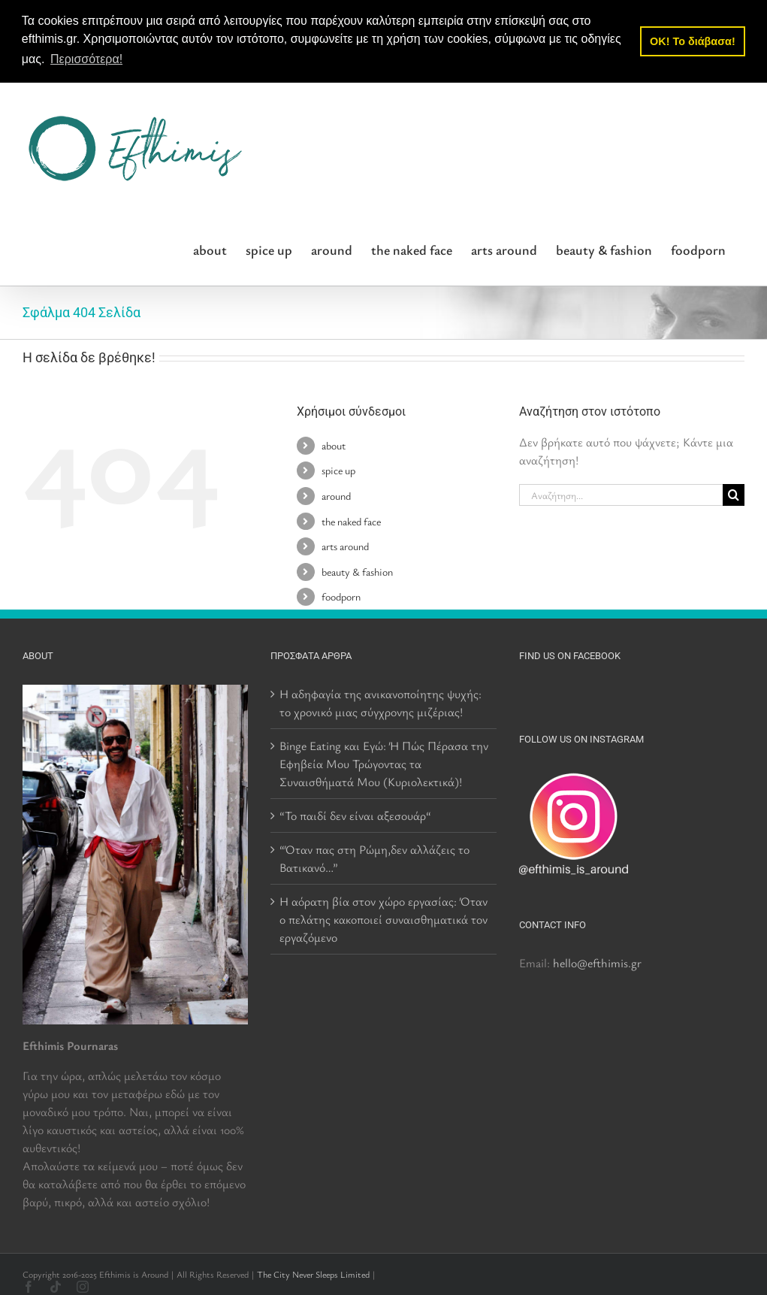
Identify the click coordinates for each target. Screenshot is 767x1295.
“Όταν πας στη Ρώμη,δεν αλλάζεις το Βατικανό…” (374, 857)
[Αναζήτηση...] (621, 495)
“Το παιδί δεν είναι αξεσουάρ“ (355, 814)
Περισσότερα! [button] (86, 59)
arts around (345, 546)
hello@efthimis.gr (597, 962)
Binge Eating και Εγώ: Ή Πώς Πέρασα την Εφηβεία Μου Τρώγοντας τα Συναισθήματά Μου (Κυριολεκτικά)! (383, 763)
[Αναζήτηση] (733, 495)
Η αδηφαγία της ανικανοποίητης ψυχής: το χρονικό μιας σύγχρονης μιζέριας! (380, 702)
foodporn (341, 596)
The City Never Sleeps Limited (313, 1273)
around (336, 495)
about (334, 444)
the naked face (351, 520)
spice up (338, 470)
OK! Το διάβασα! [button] (692, 41)
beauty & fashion (357, 571)
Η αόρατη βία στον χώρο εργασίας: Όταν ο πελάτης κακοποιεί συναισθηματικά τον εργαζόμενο (383, 918)
